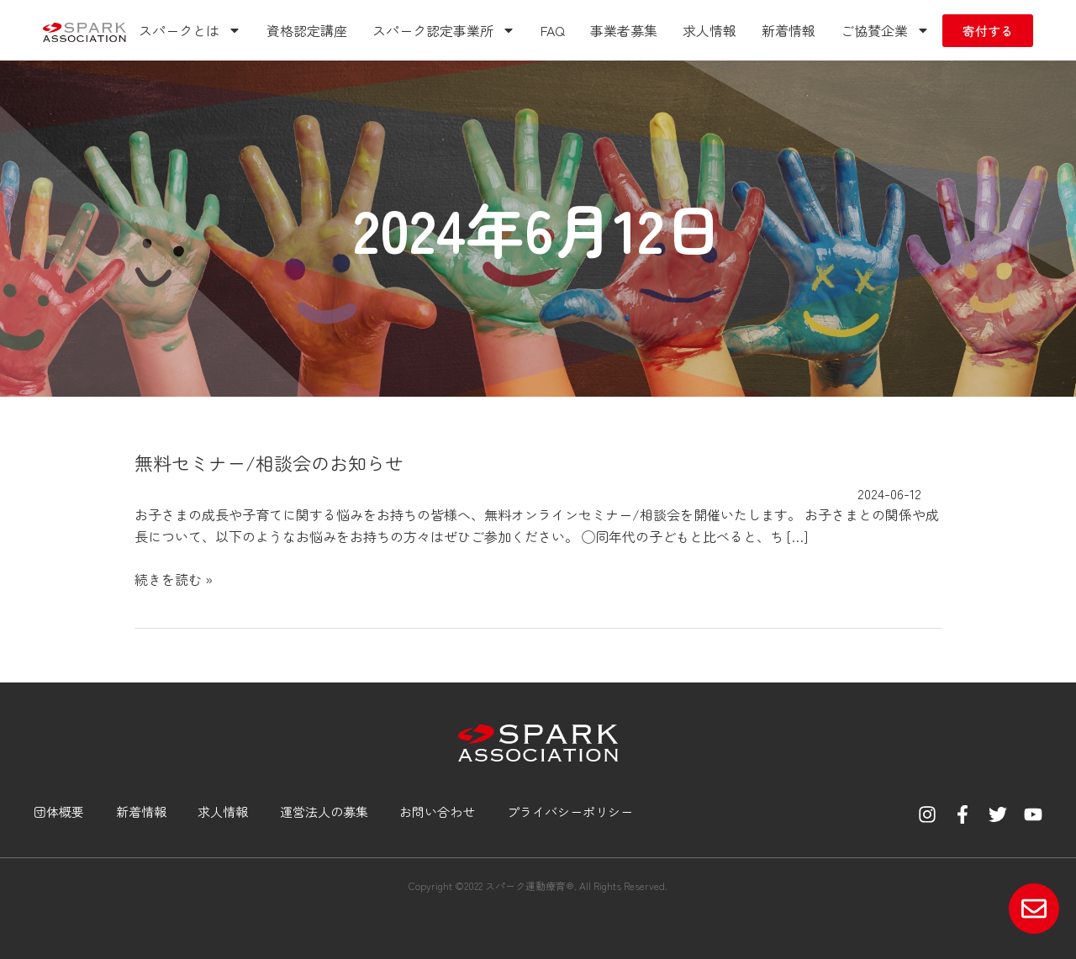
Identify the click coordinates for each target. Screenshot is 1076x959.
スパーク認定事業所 (443, 30)
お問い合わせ (437, 811)
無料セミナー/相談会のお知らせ (269, 462)
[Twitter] (998, 814)
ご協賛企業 (885, 30)
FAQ (553, 30)
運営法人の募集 (324, 811)
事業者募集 (623, 30)
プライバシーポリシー (570, 811)
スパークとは (190, 30)
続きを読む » (173, 579)
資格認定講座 (306, 30)
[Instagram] (927, 814)
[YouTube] (1033, 814)
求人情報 (709, 30)
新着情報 (788, 30)
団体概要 (59, 811)
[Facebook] (962, 814)
